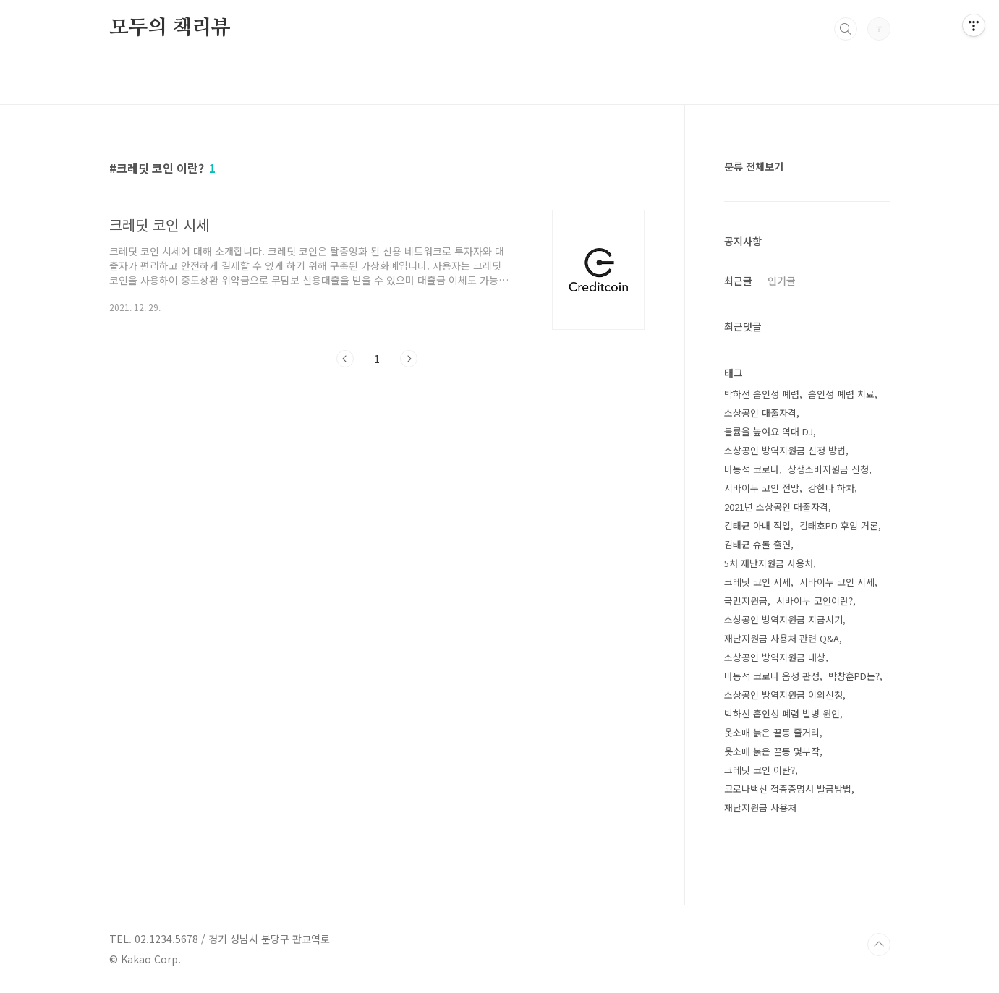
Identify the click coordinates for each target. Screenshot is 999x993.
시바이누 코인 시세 (837, 582)
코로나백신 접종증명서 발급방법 (787, 789)
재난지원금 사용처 (760, 807)
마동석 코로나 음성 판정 (772, 676)
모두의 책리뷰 (170, 28)
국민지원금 (746, 601)
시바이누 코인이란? (814, 601)
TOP (878, 944)
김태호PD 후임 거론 (838, 525)
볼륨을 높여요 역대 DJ (768, 431)
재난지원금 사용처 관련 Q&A (781, 638)
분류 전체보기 (753, 166)
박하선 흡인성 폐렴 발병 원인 (782, 713)
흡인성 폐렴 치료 (841, 394)
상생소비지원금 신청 (828, 469)
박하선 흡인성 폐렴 (761, 394)
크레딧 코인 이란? (759, 770)
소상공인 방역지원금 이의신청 (783, 695)
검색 (845, 29)
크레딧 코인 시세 (757, 582)
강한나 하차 (831, 488)
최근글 (738, 280)
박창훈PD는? (854, 676)
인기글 (782, 280)
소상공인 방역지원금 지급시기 (783, 619)
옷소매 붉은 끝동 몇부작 (772, 751)
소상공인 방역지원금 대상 (774, 657)
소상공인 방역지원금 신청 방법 (785, 450)
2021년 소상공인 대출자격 (776, 506)
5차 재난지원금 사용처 (768, 563)
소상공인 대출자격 (760, 412)
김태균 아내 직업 (757, 525)
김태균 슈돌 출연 (757, 544)
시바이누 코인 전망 (761, 488)
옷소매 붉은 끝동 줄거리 (772, 732)
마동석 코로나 (751, 469)
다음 (408, 358)
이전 (345, 358)
